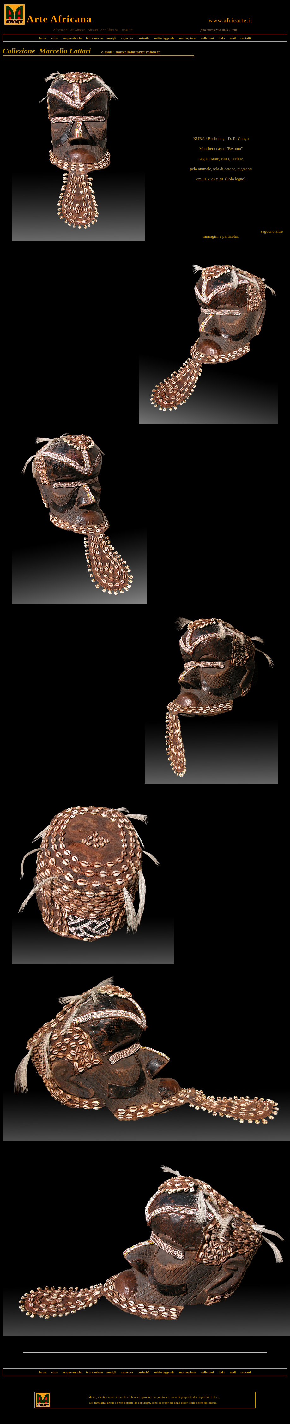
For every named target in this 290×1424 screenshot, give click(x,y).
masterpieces (187, 38)
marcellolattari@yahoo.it (138, 52)
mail (233, 38)
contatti (245, 38)
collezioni (207, 38)
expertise (127, 38)
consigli (111, 38)
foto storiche (94, 38)
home (42, 38)
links (222, 38)
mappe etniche (72, 38)
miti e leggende (164, 38)
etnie (52, 38)
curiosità (143, 38)
